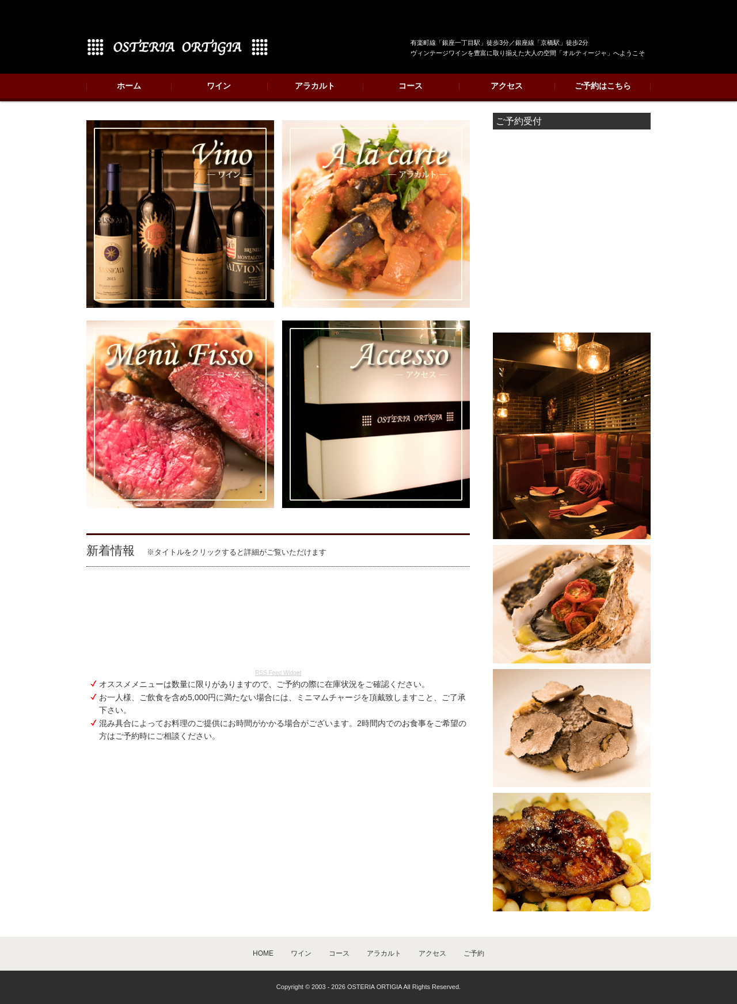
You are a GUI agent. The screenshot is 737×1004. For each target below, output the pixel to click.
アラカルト (315, 85)
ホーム (129, 85)
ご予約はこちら (603, 85)
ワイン (219, 85)
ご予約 (474, 953)
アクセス (507, 85)
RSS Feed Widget (278, 673)
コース (410, 85)
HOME (263, 953)
